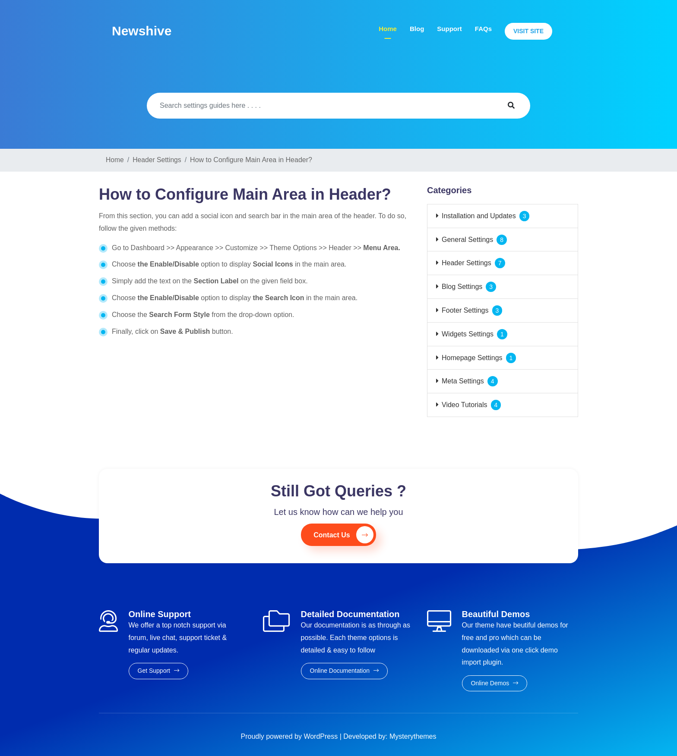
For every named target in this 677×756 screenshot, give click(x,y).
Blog (417, 28)
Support (449, 28)
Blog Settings (462, 286)
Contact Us (343, 534)
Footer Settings (465, 310)
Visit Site (528, 31)
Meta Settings (463, 381)
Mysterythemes (412, 736)
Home (388, 28)
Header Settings (466, 263)
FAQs (483, 28)
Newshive (141, 31)
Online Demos (495, 683)
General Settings (467, 239)
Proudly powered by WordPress (290, 736)
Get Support (158, 670)
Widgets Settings (468, 334)
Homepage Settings (472, 357)
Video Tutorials (464, 404)
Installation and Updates (479, 216)
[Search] (319, 106)
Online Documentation (344, 670)
